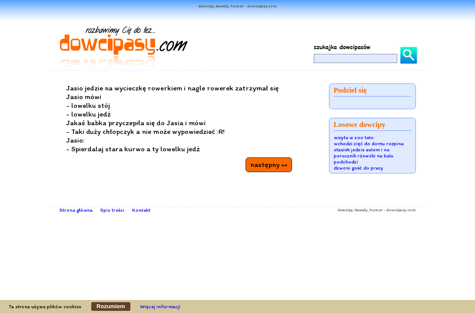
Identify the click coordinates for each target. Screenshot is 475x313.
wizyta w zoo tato (354, 137)
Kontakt (141, 210)
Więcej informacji (160, 306)
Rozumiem (110, 306)
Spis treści (112, 210)
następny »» (268, 164)
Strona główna (76, 210)
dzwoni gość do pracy (358, 168)
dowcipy (345, 210)
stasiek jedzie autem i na (361, 150)
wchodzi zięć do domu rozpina (369, 143)
